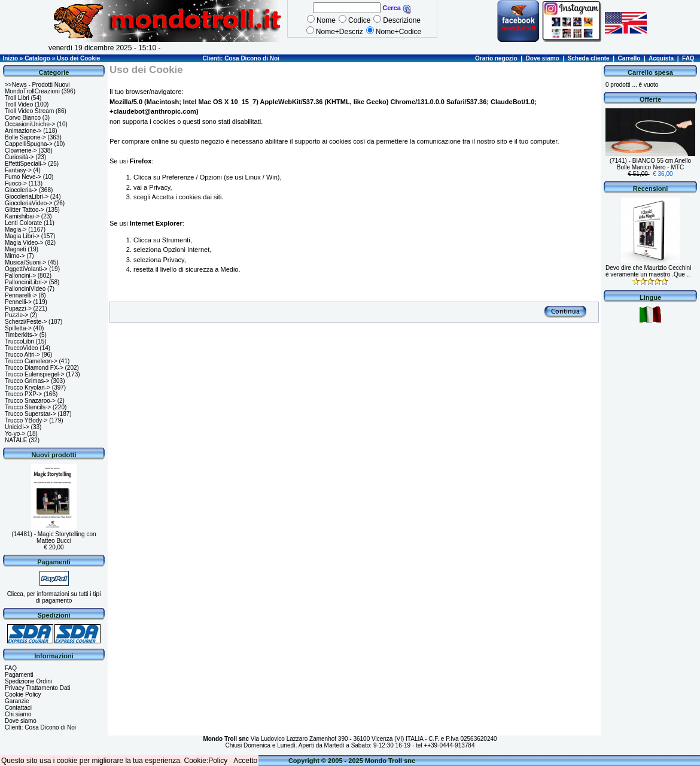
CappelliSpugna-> (29, 144)
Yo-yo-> (15, 433)
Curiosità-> (19, 157)
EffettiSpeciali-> (26, 163)
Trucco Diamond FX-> (34, 367)
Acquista (661, 58)
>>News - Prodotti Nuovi (37, 84)
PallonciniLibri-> (26, 282)
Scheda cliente (589, 58)
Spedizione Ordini (28, 681)
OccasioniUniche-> (30, 124)
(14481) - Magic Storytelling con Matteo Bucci (53, 537)
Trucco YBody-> (26, 420)
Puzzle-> (16, 315)
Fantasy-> (18, 170)
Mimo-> (15, 256)
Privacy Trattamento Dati (37, 688)
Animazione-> (23, 130)
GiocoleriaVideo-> (29, 203)
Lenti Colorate (23, 223)
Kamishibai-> (22, 216)
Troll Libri (17, 98)
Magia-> (15, 229)
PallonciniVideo (25, 288)
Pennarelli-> (21, 295)
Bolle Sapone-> (25, 137)
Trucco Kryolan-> (27, 387)
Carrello (629, 58)
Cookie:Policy (206, 760)
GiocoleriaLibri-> (26, 196)
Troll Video (19, 104)
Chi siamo (18, 714)
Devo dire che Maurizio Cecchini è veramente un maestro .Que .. (648, 271)
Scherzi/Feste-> (26, 321)
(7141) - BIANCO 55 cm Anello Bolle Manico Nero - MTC (650, 164)
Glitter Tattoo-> (24, 209)
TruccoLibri (19, 341)
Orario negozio (496, 58)
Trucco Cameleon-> (31, 361)
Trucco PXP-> (23, 394)
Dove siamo (542, 58)
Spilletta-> (18, 328)
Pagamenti (19, 674)
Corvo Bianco (23, 117)
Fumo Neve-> (23, 177)
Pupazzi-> (18, 308)
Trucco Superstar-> (30, 414)
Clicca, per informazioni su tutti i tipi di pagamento (54, 597)
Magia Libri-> (22, 236)
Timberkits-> (21, 335)
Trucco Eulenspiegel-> (34, 374)
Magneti (15, 249)
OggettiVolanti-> (26, 269)
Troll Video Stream (29, 111)
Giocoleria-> (21, 190)
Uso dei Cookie (78, 58)
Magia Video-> (24, 242)
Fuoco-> (16, 183)
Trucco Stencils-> (28, 407)
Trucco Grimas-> (27, 381)
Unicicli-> (17, 427)
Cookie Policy (23, 694)
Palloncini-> (20, 275)
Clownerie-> (21, 150)
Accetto (245, 760)
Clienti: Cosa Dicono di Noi (240, 58)
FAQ (688, 58)
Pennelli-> (18, 302)
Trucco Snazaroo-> (30, 400)
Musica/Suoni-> (25, 262)
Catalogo (37, 58)
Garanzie (17, 701)
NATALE (16, 440)
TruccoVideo (21, 348)
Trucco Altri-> (22, 354)
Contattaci (18, 707)
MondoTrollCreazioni (32, 91)
